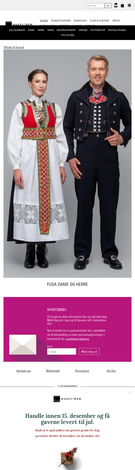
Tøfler (116, 20)
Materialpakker (66, 30)
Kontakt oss (24, 371)
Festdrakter (97, 30)
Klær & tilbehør (99, 20)
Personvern (82, 371)
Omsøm (83, 30)
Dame (31, 30)
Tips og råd (67, 35)
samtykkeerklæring (77, 339)
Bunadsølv (80, 20)
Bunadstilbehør (61, 20)
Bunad (44, 20)
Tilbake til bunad (13, 47)
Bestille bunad (117, 30)
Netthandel (53, 371)
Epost (50, 346)
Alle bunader (17, 30)
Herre (41, 30)
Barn (50, 30)
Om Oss (111, 371)
